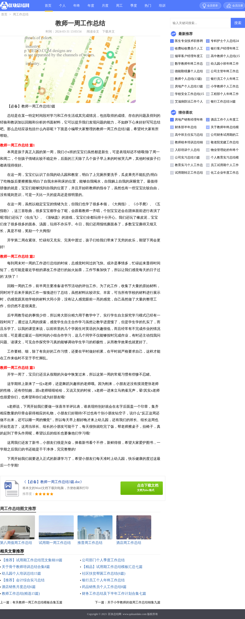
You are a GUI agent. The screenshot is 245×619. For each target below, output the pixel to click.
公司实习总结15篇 (187, 157)
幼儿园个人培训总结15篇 (21, 573)
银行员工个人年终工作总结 (103, 580)
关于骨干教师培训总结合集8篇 (26, 567)
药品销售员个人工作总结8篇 (104, 587)
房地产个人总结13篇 (189, 86)
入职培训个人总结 (187, 150)
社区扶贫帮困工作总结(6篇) (103, 573)
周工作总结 (119, 7)
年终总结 (76, 7)
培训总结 (162, 7)
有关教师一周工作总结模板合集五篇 (37, 602)
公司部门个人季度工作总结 (103, 560)
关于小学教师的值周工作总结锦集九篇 (133, 602)
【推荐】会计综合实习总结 (23, 580)
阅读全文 (93, 31)
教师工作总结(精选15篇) (21, 593)
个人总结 (62, 7)
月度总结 (105, 7)
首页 (48, 5)
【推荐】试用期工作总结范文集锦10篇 (32, 560)
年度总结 (91, 7)
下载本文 (108, 31)
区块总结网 (114, 614)
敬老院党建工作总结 (225, 142)
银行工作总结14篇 (223, 101)
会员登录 (212, 5)
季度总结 (133, 7)
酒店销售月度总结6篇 (19, 587)
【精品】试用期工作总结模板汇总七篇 (112, 567)
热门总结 (148, 7)
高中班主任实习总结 (189, 134)
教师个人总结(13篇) (188, 78)
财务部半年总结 (186, 127)
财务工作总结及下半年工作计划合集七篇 (114, 593)
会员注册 (237, 5)
